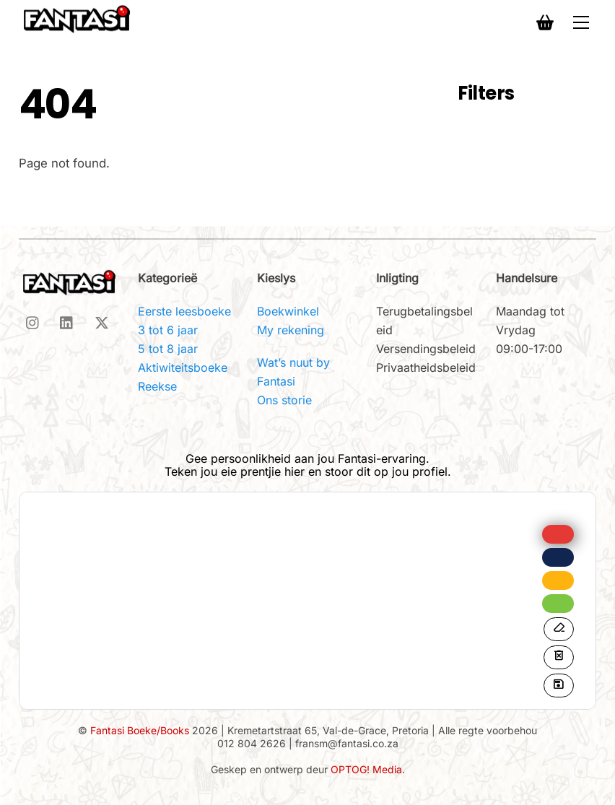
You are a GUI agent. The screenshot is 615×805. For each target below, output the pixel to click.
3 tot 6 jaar (168, 330)
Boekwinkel (288, 311)
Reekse (157, 386)
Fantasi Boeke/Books (139, 730)
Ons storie (284, 400)
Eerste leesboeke (184, 311)
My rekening (290, 330)
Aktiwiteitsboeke (182, 367)
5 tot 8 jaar (168, 348)
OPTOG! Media (366, 769)
